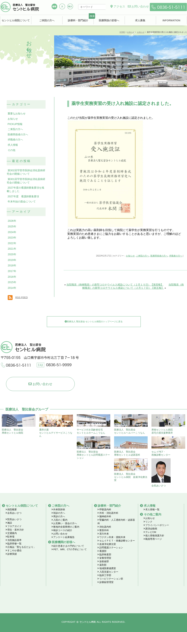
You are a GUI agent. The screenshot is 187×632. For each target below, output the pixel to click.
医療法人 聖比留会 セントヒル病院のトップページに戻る (94, 321)
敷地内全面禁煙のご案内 (65, 526)
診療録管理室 (106, 582)
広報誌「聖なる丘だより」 (21, 547)
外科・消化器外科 (108, 513)
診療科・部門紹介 (78, 20)
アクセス (117, 6)
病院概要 (11, 509)
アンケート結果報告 (63, 537)
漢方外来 (103, 533)
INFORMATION (171, 20)
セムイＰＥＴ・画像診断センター (116, 540)
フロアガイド (14, 526)
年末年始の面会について (22, 201)
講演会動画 (150, 528)
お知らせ (130, 32)
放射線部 (103, 561)
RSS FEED (21, 297)
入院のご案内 (60, 519)
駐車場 (10, 536)
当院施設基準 (14, 540)
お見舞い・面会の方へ (64, 523)
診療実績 (11, 554)
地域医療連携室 (107, 568)
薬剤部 (102, 564)
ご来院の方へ (46, 20)
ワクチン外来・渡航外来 (111, 537)
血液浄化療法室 (107, 544)
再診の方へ (58, 516)
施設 (9, 522)
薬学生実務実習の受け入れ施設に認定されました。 (122, 103)
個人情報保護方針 (154, 535)
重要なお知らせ (17, 113)
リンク (148, 521)
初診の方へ (58, 513)
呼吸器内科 (104, 509)
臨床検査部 (104, 554)
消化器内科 (104, 526)
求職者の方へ (175, 256)
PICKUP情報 (15, 124)
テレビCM (150, 532)
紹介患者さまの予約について (68, 546)
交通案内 (11, 533)
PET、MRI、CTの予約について (69, 549)
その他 (11, 150)
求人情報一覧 (152, 509)
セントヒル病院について (16, 20)
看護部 (102, 551)
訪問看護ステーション (110, 547)
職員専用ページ (153, 539)
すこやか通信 (14, 550)
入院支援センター (108, 571)
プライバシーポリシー (156, 525)
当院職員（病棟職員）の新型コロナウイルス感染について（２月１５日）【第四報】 (114, 284)
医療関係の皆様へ (109, 20)
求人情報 (13, 144)
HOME (122, 32)
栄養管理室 (104, 558)
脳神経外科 (104, 516)
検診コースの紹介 (62, 530)
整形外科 (103, 530)
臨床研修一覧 (14, 543)
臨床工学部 (104, 575)
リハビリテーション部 (110, 578)
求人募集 (140, 20)
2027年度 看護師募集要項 (23, 196)
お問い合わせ (138, 6)
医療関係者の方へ (159, 256)
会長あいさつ (14, 513)
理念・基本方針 (15, 529)
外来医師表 (58, 509)
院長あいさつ (14, 519)
